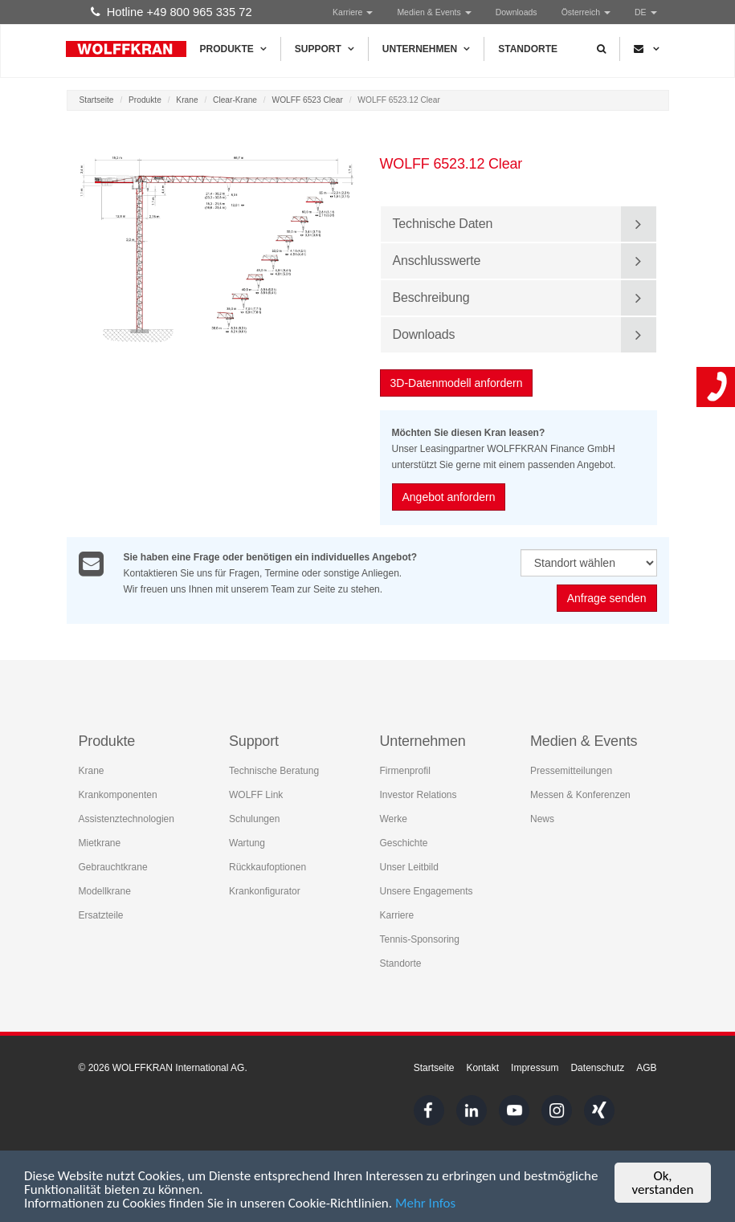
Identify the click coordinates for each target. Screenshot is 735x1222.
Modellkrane (105, 891)
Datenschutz (597, 1067)
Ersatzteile (101, 915)
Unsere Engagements (426, 891)
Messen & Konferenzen (580, 794)
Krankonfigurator (264, 891)
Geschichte (404, 843)
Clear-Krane (235, 100)
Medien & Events (434, 12)
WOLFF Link (256, 794)
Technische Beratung (274, 770)
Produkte (233, 49)
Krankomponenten (118, 794)
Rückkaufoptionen (267, 867)
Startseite (97, 100)
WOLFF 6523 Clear (307, 100)
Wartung (247, 843)
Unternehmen (426, 49)
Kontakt (482, 1067)
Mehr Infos (425, 1204)
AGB (646, 1067)
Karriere (353, 12)
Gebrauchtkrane (113, 867)
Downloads (516, 12)
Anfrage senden (607, 599)
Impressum (534, 1067)
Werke (393, 819)
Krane (187, 100)
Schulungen (254, 819)
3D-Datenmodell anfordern (457, 383)
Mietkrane (100, 843)
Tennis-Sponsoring (419, 939)
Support (324, 49)
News (542, 819)
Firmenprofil (405, 770)
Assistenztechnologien (126, 819)
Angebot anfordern (449, 497)
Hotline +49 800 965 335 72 (171, 12)
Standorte (527, 49)
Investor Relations (418, 794)
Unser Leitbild (409, 867)
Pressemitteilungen (571, 770)
